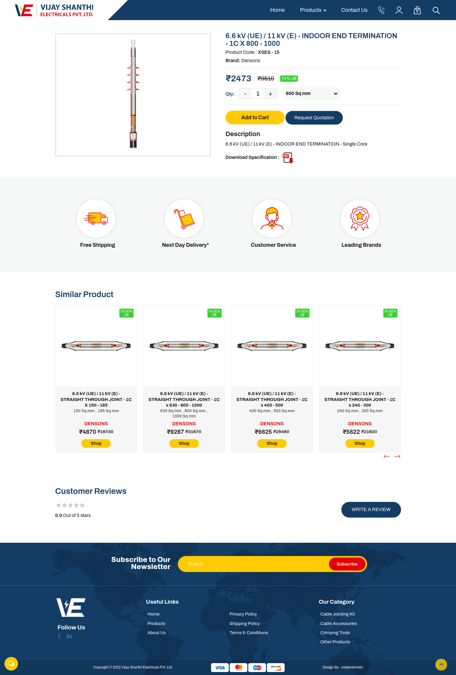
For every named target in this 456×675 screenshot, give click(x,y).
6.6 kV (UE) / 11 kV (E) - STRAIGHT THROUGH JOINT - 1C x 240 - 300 (359, 399)
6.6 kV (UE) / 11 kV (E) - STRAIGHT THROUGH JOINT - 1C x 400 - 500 (271, 399)
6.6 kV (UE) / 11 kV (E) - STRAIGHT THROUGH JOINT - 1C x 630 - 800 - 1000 (184, 399)
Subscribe (347, 564)
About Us (156, 632)
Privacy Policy (243, 614)
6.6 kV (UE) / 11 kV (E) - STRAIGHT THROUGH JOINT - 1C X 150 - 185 (96, 399)
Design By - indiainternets (343, 667)
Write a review (371, 509)
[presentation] (387, 456)
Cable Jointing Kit (337, 614)
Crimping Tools (335, 632)
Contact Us (354, 10)
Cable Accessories (338, 623)
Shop (96, 443)
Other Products (335, 641)
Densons (250, 60)
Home (277, 10)
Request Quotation (314, 117)
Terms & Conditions (249, 632)
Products (310, 10)
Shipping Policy (245, 623)
